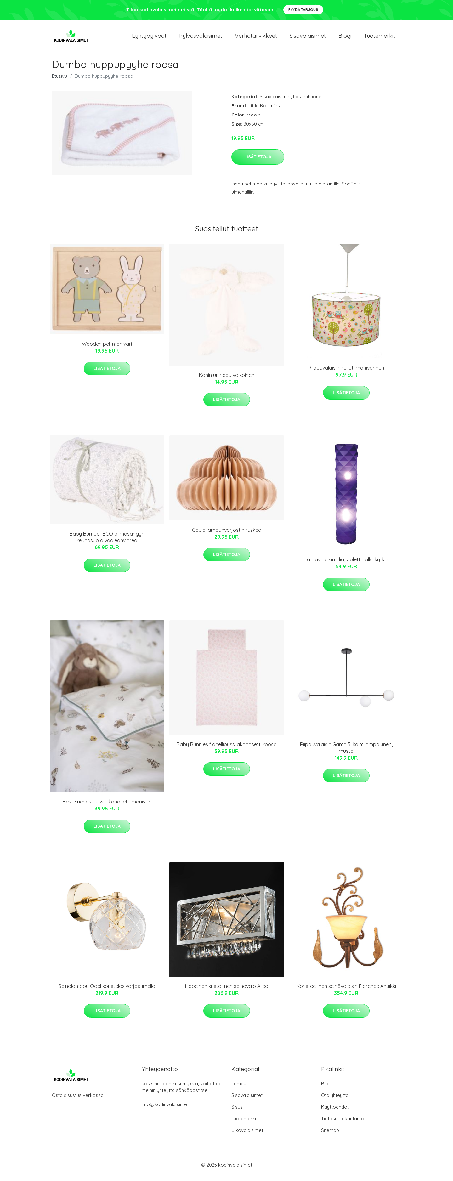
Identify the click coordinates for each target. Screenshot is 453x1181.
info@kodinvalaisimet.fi (167, 1110)
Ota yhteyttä (334, 1101)
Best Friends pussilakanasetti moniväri (107, 807)
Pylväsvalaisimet (200, 38)
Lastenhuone (307, 102)
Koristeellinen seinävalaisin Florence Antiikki (346, 991)
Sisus (237, 1112)
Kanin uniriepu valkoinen (226, 380)
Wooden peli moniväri (107, 349)
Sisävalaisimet (308, 38)
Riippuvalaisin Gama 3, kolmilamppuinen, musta (346, 753)
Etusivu (59, 81)
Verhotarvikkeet (256, 38)
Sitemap (330, 1135)
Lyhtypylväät (149, 38)
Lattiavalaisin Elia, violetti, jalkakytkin (346, 565)
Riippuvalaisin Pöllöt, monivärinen (346, 373)
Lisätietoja (257, 162)
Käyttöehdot (335, 1112)
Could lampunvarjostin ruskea (226, 535)
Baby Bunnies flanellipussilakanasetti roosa (227, 750)
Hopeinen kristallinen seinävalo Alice (226, 991)
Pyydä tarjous (303, 9)
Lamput (239, 1089)
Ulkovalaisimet (247, 1135)
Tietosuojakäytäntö (342, 1124)
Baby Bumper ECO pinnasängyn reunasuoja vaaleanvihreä (107, 542)
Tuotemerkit (379, 38)
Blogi (344, 38)
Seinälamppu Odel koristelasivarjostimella (107, 991)
